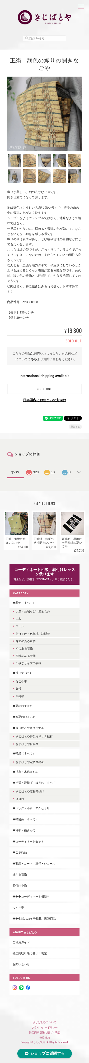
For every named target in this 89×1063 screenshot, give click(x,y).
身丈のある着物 (26, 641)
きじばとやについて (44, 1022)
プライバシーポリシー (45, 1027)
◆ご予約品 (20, 852)
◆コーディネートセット (28, 841)
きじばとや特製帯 (27, 743)
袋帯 (18, 688)
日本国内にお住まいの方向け (44, 400)
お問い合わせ (21, 964)
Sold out (44, 389)
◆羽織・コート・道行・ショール (34, 863)
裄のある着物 (24, 648)
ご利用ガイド (21, 942)
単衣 (18, 618)
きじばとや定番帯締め (30, 762)
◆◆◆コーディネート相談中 (31, 896)
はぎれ (20, 798)
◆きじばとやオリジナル (28, 727)
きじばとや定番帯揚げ (30, 791)
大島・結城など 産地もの (33, 611)
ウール (20, 626)
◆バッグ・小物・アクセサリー (32, 808)
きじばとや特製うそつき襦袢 (34, 736)
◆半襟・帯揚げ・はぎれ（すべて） (35, 782)
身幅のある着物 (26, 655)
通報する (75, 426)
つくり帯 (18, 907)
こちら (32, 359)
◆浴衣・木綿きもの (25, 771)
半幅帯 (20, 696)
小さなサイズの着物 (28, 663)
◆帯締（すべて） (24, 753)
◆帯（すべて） (23, 672)
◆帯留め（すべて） (25, 819)
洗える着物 (20, 874)
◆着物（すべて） (24, 602)
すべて (15, 472)
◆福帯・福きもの (24, 830)
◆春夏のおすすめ (24, 716)
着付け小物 (20, 885)
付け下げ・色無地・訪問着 (33, 633)
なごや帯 (21, 681)
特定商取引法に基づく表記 (30, 953)
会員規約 (44, 1037)
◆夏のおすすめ (23, 705)
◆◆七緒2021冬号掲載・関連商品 (34, 918)
